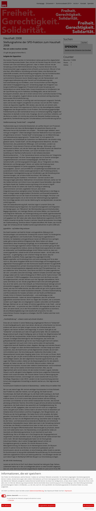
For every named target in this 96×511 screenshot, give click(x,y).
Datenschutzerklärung (37, 491)
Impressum (68, 491)
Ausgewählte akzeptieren (47, 505)
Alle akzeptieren (88, 505)
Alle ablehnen (6, 505)
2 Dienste (10, 500)
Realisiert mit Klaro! (89, 509)
